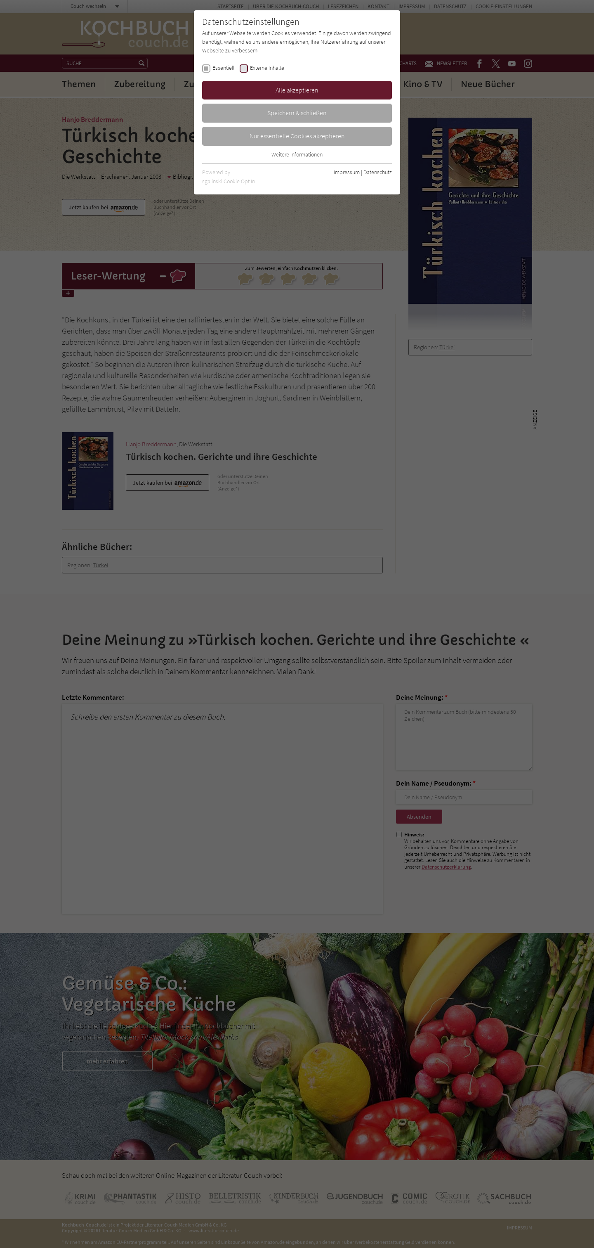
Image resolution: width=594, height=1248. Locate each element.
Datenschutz (377, 172)
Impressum (347, 172)
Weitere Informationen (297, 154)
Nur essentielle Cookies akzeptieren (297, 136)
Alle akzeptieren (297, 90)
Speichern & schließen (297, 113)
